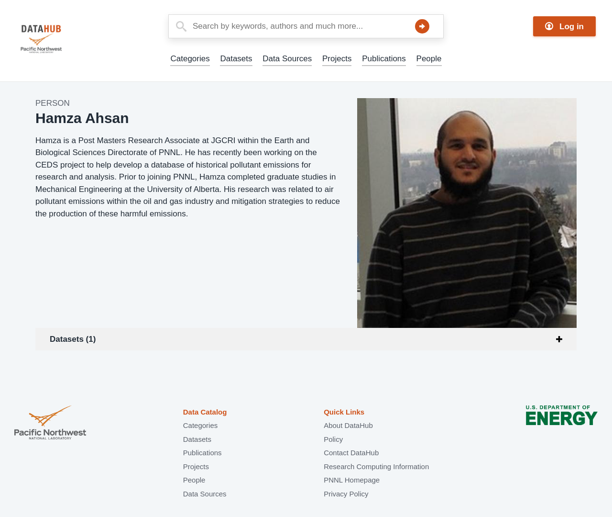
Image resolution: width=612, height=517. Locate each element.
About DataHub (348, 425)
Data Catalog (205, 412)
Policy (333, 439)
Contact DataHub (351, 453)
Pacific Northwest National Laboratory (50, 423)
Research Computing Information (376, 466)
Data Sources (287, 58)
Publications (384, 58)
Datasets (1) (73, 339)
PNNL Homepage (352, 480)
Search (422, 26)
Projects (336, 58)
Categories (189, 58)
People (429, 58)
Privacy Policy (346, 494)
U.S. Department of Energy (562, 423)
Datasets (236, 58)
